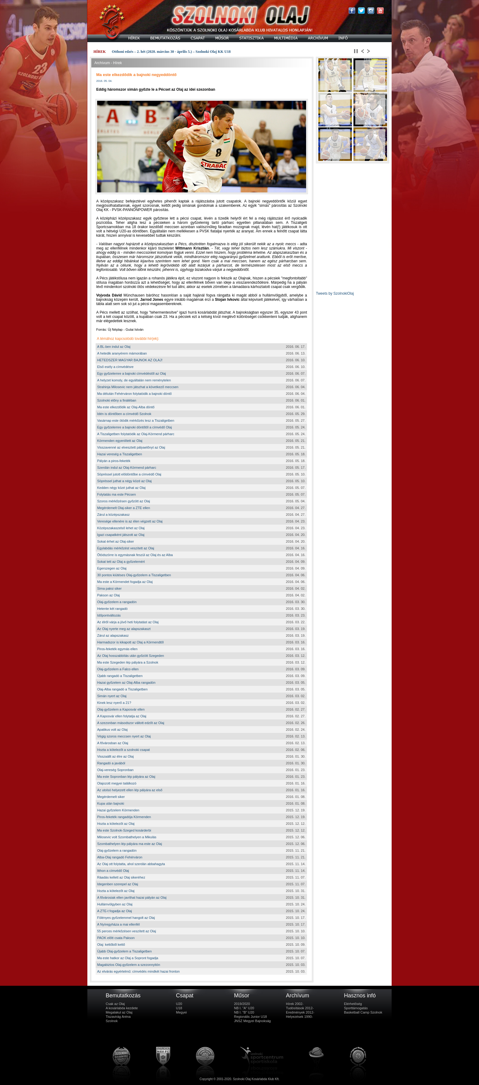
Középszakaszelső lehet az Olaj (120, 528)
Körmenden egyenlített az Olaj (119, 440)
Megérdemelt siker (111, 797)
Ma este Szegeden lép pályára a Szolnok (127, 662)
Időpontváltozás (109, 615)
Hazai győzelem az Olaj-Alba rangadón (126, 682)
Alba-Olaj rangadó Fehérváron (119, 857)
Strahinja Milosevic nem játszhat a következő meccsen (137, 387)
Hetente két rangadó (112, 608)
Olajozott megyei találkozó (116, 783)
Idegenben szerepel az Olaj (117, 884)
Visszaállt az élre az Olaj (115, 756)
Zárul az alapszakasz (113, 635)
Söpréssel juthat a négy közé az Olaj (124, 481)
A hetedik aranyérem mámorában (122, 353)
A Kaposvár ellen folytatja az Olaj (121, 716)
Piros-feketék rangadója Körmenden (124, 817)
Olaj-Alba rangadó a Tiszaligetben (122, 689)
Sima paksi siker (109, 588)
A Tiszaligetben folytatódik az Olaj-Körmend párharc (135, 434)
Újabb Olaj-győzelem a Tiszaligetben (124, 951)
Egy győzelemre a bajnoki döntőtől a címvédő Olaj (134, 427)
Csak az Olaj (115, 1004)
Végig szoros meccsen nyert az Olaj (124, 736)
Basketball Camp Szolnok (363, 1012)
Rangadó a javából (111, 763)
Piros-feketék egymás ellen (117, 649)
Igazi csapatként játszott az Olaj (120, 535)
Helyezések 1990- (299, 1016)
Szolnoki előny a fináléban (116, 400)
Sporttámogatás (356, 1008)
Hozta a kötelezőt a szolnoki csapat (123, 750)
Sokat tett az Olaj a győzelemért (121, 561)
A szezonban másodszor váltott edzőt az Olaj (130, 723)
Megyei (181, 1012)
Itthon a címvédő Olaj (113, 870)
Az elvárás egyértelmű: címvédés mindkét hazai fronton (138, 971)
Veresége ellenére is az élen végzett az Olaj (130, 521)
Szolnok (112, 1021)
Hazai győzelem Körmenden (118, 810)
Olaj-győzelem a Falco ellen (118, 669)
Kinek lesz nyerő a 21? (114, 703)
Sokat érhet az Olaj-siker (115, 541)
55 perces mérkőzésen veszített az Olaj (126, 931)
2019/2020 (242, 1004)
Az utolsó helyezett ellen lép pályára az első (129, 790)
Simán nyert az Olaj (111, 696)
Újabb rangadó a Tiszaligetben (120, 676)
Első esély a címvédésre (115, 367)
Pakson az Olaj (108, 595)
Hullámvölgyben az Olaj (115, 904)
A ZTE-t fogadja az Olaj (114, 911)
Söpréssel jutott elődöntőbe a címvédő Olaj (129, 474)
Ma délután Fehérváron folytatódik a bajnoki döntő (134, 393)
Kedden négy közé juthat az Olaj (121, 488)
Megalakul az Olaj (119, 1012)
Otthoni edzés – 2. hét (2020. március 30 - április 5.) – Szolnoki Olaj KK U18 (171, 51)
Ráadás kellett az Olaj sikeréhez (121, 877)
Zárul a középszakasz (113, 514)
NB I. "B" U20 (244, 1012)
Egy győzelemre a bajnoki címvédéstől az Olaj (131, 373)
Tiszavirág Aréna (118, 1016)
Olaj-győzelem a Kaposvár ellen (120, 709)
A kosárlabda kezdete (122, 1008)
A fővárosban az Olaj (112, 743)
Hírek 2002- (294, 1004)
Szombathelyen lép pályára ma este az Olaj (129, 844)
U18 (179, 1008)
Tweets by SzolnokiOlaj (335, 293)
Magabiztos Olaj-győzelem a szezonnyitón (128, 965)
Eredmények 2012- (300, 1012)
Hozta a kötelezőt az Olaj (115, 823)
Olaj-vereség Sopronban (115, 770)
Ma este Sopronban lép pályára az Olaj (126, 776)
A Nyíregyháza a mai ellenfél (118, 924)
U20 (179, 1004)
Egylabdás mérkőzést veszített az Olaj (125, 548)
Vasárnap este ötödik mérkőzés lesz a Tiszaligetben (135, 420)
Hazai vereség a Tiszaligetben (119, 454)
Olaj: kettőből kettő (111, 944)
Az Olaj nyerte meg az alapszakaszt (124, 629)
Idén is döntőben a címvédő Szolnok (124, 414)
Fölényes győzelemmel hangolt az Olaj (126, 917)
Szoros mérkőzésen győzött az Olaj (123, 501)
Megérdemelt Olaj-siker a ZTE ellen (123, 508)
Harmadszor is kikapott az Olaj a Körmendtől (130, 642)
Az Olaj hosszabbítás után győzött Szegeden (130, 655)
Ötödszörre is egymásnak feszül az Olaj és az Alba (135, 555)
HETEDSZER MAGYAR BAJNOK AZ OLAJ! (130, 360)
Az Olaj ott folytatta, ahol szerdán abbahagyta (131, 864)
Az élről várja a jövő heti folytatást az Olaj (128, 622)
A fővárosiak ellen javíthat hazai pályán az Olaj (131, 897)
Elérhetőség (353, 1004)
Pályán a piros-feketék (113, 461)
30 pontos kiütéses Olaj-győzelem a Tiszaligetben (134, 575)
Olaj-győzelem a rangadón (117, 602)
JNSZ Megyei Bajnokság (252, 1021)
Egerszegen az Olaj (111, 568)
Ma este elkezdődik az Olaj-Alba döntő (126, 407)
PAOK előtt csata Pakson (116, 938)
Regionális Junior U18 (250, 1016)
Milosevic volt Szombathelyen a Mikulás (126, 837)
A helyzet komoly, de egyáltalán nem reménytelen (134, 380)
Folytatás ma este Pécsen (116, 494)
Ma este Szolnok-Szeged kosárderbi (124, 830)
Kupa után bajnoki (110, 803)
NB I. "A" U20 (244, 1008)
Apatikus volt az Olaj (112, 729)
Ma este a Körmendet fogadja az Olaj (125, 582)
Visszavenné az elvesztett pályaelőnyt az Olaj (131, 447)
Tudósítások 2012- (300, 1008)
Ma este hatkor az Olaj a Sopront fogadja (127, 958)
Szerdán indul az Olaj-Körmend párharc (126, 467)
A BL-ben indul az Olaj (113, 346)
